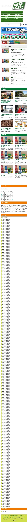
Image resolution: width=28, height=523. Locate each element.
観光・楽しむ (17, 14)
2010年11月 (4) (6, 486)
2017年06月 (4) (6, 371)
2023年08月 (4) (6, 265)
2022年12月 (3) (6, 276)
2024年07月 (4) (6, 250)
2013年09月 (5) (6, 437)
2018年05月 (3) (6, 356)
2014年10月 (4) (6, 418)
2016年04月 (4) (6, 391)
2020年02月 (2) (6, 325)
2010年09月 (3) (6, 489)
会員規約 (5, 515)
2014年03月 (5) (6, 428)
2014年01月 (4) (6, 431)
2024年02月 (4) (6, 256)
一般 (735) (4, 511)
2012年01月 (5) (6, 465)
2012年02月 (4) (6, 464)
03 (1, 194)
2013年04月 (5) (6, 445)
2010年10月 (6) (6, 488)
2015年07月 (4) (6, 404)
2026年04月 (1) (6, 219)
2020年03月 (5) (6, 324)
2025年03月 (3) (6, 238)
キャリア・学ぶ (6, 19)
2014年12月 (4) (6, 415)
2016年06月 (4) (6, 388)
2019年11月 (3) (6, 329)
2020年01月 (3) (6, 326)
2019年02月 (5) (6, 343)
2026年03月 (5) (6, 220)
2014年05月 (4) (6, 425)
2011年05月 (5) (6, 477)
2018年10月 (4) (6, 349)
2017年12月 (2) (6, 364)
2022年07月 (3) (6, 282)
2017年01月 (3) (6, 379)
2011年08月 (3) (6, 473)
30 (12, 199)
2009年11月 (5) (6, 504)
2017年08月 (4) (6, 368)
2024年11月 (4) (6, 244)
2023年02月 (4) (6, 273)
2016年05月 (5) (6, 389)
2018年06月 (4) (6, 355)
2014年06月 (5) (6, 424)
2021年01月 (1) (6, 309)
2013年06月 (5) (6, 442)
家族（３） (13, 77)
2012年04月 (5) (6, 461)
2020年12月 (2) (6, 310)
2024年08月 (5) (6, 249)
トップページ (6, 12)
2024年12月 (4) (6, 243)
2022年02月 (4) (6, 289)
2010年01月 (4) (6, 501)
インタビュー (17, 21)
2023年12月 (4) (6, 259)
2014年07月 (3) (6, 422)
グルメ (6, 16)
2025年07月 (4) (6, 232)
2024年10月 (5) (6, 246)
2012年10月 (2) (6, 452)
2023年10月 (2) (6, 262)
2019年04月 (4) (6, 340)
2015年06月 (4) (6, 406)
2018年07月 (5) (6, 353)
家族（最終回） (15, 68)
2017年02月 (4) (6, 377)
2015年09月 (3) (6, 401)
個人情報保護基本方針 (13, 515)
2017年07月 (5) (6, 370)
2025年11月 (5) (6, 226)
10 (1, 196)
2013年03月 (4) (6, 446)
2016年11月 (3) (6, 382)
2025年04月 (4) (6, 237)
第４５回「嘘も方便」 (20, 128)
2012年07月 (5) (6, 457)
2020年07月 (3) (6, 318)
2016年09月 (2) (6, 385)
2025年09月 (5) (6, 229)
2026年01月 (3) (6, 223)
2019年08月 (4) (6, 334)
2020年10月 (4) (6, 313)
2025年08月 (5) (6, 231)
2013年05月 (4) (6, 443)
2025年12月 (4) (6, 225)
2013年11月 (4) (6, 434)
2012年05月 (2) (6, 460)
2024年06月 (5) (6, 252)
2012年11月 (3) (6, 451)
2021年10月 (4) (6, 295)
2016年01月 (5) (6, 395)
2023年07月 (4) (6, 267)
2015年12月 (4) (6, 397)
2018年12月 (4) (6, 346)
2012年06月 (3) (6, 458)
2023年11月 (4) (6, 261)
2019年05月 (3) (6, 338)
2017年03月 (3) (6, 376)
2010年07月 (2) (6, 492)
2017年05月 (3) (6, 373)
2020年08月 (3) (6, 316)
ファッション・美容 (17, 16)
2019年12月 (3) (6, 328)
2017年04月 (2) (6, 374)
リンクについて (11, 517)
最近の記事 (4, 217)
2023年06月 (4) (6, 268)
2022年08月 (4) (6, 280)
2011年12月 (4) (6, 467)
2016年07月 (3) (6, 386)
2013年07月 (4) (6, 440)
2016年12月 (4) (6, 380)
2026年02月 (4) (6, 222)
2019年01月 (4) (6, 344)
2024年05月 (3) (6, 253)
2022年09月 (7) (6, 279)
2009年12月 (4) (6, 503)
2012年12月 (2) (6, 449)
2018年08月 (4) (6, 352)
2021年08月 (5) (6, 298)
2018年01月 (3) (6, 362)
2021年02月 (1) (6, 307)
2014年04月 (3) (6, 427)
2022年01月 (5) (6, 291)
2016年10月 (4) (6, 383)
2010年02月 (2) (6, 500)
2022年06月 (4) (6, 283)
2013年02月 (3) (6, 448)
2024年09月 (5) (6, 247)
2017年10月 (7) (6, 365)
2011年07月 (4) (6, 474)
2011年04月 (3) (6, 479)
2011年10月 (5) (6, 470)
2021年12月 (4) (6, 292)
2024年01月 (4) (6, 258)
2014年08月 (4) (6, 421)
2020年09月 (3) (6, 315)
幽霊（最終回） (18, 174)
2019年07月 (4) (6, 335)
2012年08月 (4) (6, 455)
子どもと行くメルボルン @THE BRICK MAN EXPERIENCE (7, 101)
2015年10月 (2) (6, 400)
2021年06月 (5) (6, 301)
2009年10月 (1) (6, 506)
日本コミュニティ (6, 21)
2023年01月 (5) (6, 274)
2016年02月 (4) (6, 394)
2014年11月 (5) (6, 416)
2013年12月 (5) (6, 433)
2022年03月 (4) (6, 288)
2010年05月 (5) (6, 495)
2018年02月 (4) (6, 361)
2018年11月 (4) (6, 347)
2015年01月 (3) (6, 413)
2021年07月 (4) (6, 300)
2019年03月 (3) (6, 341)
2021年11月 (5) (6, 294)
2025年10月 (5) (6, 228)
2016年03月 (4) (6, 392)
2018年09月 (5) (6, 350)
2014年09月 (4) (6, 419)
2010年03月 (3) (6, 498)
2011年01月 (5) (6, 483)
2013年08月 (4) (6, 439)
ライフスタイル (17, 19)
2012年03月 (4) (6, 463)
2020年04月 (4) (6, 322)
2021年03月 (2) (6, 306)
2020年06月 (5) (6, 319)
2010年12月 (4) (6, 485)
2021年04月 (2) (6, 304)
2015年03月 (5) (6, 410)
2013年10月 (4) (6, 436)
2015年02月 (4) (6, 412)
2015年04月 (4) (6, 409)
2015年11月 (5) (6, 398)
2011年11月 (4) (6, 468)
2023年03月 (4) (6, 271)
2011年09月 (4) (6, 471)
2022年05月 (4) (6, 285)
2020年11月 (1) (6, 312)
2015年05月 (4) (6, 407)
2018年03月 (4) (6, 359)
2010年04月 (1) (6, 497)
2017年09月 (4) (6, 367)
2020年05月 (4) (6, 321)
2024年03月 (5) (6, 255)
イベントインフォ (6, 14)
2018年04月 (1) (6, 358)
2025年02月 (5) (6, 240)
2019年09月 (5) (6, 332)
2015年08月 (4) (6, 403)
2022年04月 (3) (6, 286)
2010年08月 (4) (6, 491)
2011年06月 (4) (6, 476)
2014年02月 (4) (6, 430)
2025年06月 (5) (6, 234)
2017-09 (4, 189)
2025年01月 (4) (6, 241)
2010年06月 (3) (6, 494)
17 (1, 198)
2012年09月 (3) (6, 454)
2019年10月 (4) (6, 331)
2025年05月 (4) (6, 235)
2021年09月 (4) (6, 297)
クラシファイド (17, 12)
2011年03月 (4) (6, 480)
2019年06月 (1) (6, 337)
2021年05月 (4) (6, 303)
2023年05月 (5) (6, 270)
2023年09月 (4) (6, 264)
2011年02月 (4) (6, 482)
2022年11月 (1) (6, 277)
